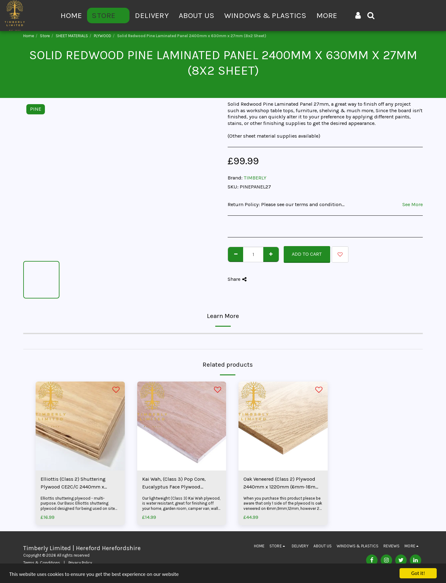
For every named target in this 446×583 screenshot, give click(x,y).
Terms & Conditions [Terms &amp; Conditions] (41, 562)
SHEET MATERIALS (72, 35)
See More (412, 204)
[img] (80, 426)
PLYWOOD (102, 35)
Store (45, 35)
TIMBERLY (255, 178)
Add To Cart (307, 254)
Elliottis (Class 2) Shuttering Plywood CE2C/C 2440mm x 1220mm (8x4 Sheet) (73, 483)
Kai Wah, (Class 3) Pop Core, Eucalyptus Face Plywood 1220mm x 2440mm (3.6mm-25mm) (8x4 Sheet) (175, 483)
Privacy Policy (80, 562)
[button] (371, 15)
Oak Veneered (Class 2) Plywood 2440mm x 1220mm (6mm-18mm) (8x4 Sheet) (282, 483)
